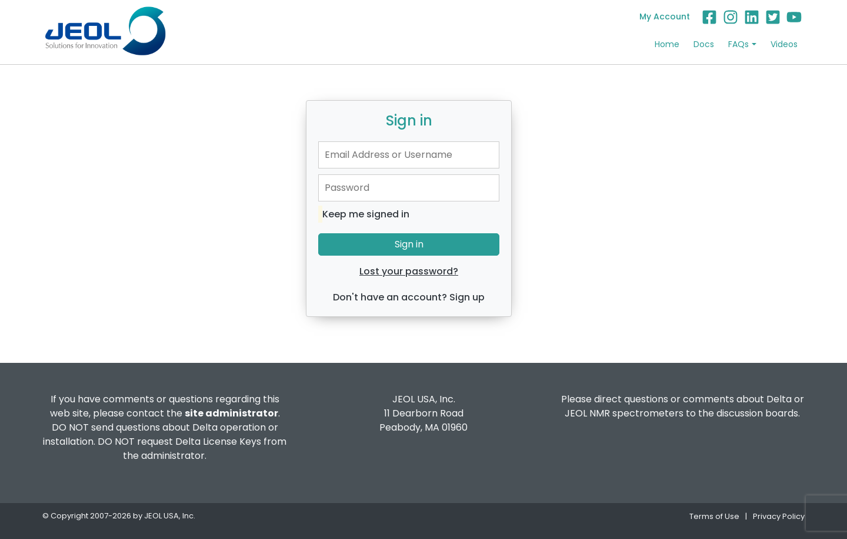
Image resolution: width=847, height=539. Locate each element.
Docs (703, 44)
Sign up (467, 297)
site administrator (231, 413)
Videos (784, 44)
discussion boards (757, 413)
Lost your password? (408, 271)
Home (667, 44)
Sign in (409, 244)
